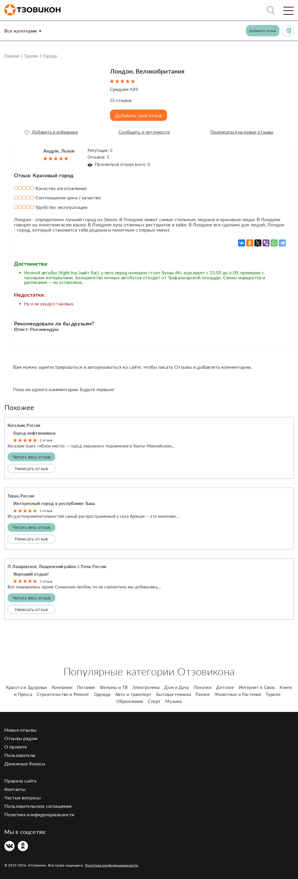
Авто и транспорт (133, 692)
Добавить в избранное (51, 132)
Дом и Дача (176, 685)
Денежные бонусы (24, 762)
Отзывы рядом (20, 737)
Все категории (22, 30)
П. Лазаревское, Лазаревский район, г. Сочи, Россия (57, 564)
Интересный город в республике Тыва (54, 501)
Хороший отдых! (31, 572)
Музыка (173, 699)
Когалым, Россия (24, 423)
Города (50, 55)
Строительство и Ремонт (63, 692)
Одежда (102, 692)
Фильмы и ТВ (114, 685)
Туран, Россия (21, 494)
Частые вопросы (22, 796)
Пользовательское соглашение (38, 804)
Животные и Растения (237, 692)
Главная (11, 55)
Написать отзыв (31, 466)
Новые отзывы (20, 728)
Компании (62, 685)
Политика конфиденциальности (39, 813)
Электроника (145, 685)
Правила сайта (20, 779)
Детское (225, 685)
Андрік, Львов (58, 149)
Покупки (203, 685)
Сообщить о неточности (143, 132)
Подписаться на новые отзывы (241, 132)
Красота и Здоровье (26, 685)
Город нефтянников (34, 431)
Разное (203, 692)
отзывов (121, 100)
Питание (86, 685)
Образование (129, 699)
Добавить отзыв (262, 30)
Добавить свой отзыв (139, 115)
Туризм (31, 55)
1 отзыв (46, 439)
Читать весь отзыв (32, 455)
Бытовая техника (173, 692)
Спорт (154, 699)
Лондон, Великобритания (154, 70)
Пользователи (19, 753)
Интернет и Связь (257, 685)
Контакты (15, 787)
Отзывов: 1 (98, 155)
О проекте (15, 745)
